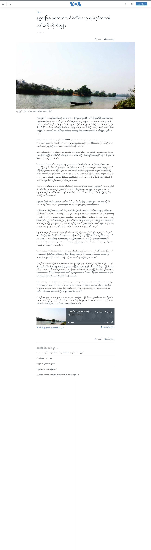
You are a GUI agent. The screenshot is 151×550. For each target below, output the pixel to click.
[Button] (97, 39)
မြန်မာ (39, 12)
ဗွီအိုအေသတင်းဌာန (77, 315)
